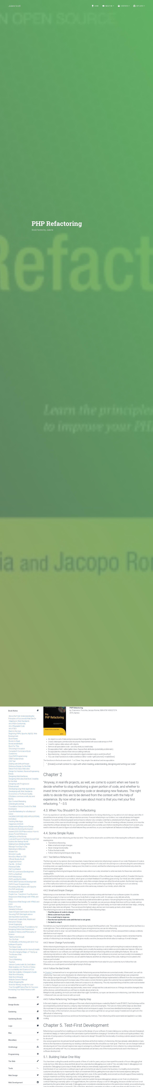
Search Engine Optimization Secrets (22, 912)
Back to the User (15, 731)
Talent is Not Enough (16, 937)
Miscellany (12, 1040)
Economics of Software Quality (20, 794)
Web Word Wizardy (16, 977)
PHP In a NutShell (15, 874)
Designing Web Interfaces (18, 776)
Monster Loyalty (15, 854)
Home (95, 6)
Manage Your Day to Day (18, 847)
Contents (124, 6)
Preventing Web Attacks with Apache (22, 887)
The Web (11, 1061)
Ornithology (12, 1047)
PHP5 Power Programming (19, 884)
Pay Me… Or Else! (15, 864)
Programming (13, 1054)
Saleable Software (15, 909)
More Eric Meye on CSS (17, 857)
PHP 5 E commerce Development (21, 872)
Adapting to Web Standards (19, 721)
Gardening (12, 1012)
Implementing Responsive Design (21, 826)
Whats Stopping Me (16, 982)
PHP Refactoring (15, 877)
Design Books (13, 1005)
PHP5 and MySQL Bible (17, 879)
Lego (10, 1026)
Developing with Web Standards (20, 791)
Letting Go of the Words (17, 836)
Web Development (15, 1083)
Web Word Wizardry (16, 975)
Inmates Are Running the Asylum (21, 829)
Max (10, 1033)
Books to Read (14, 741)
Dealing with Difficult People (19, 764)
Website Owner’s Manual (18, 980)
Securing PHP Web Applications (21, 914)
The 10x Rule (13, 939)
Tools (10, 1068)
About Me (108, 6)
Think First (13, 957)
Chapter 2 (48, 972)
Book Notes (13, 711)
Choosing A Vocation (17, 749)
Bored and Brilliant (15, 744)
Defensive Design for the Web (19, 766)
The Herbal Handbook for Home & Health (24, 949)
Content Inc (13, 754)
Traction (12, 962)
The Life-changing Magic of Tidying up (23, 952)
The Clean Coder (15, 947)
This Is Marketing (15, 959)
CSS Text (12, 761)
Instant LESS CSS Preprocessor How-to (24, 831)
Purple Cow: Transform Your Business (23, 894)
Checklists (12, 998)
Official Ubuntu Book (16, 859)
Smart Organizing (15, 924)
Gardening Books (15, 1019)
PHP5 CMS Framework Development (22, 882)
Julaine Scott (14, 6)
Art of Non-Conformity (17, 724)
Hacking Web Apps (16, 821)
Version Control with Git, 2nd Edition (22, 964)
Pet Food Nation (15, 869)
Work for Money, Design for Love (21, 985)
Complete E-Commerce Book (20, 751)
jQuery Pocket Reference (18, 834)
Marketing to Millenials (17, 849)
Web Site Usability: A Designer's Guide (22, 972)
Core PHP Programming (18, 756)
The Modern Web (15, 954)
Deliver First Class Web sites (19, 769)
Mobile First (13, 852)
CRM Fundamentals (16, 759)
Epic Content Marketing (17, 801)
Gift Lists (139, 6)
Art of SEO (12, 729)
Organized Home (15, 862)
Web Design (13, 1075)
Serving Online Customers (18, 917)
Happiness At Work (16, 824)
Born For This (14, 746)
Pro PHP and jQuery (16, 889)
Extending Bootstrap (16, 804)
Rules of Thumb (15, 907)
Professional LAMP (16, 892)
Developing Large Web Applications (22, 789)
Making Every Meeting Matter (19, 844)
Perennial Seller (14, 867)
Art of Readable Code (17, 726)
